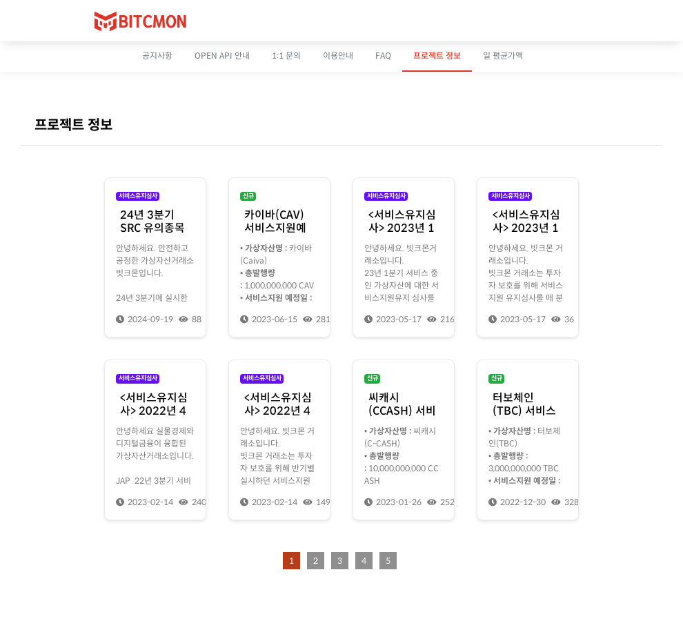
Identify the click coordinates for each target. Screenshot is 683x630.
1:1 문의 (286, 55)
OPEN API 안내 (222, 55)
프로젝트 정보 (437, 55)
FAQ (383, 55)
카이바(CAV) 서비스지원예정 (275, 228)
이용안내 (338, 55)
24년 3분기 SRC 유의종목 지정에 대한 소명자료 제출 (154, 235)
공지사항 (157, 55)
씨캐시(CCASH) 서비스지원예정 (402, 411)
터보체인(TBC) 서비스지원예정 (524, 411)
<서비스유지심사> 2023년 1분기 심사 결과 (402, 228)
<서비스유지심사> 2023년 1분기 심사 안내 (526, 228)
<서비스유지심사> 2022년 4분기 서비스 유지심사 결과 (154, 418)
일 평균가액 (503, 55)
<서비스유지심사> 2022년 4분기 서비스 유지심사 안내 (278, 418)
